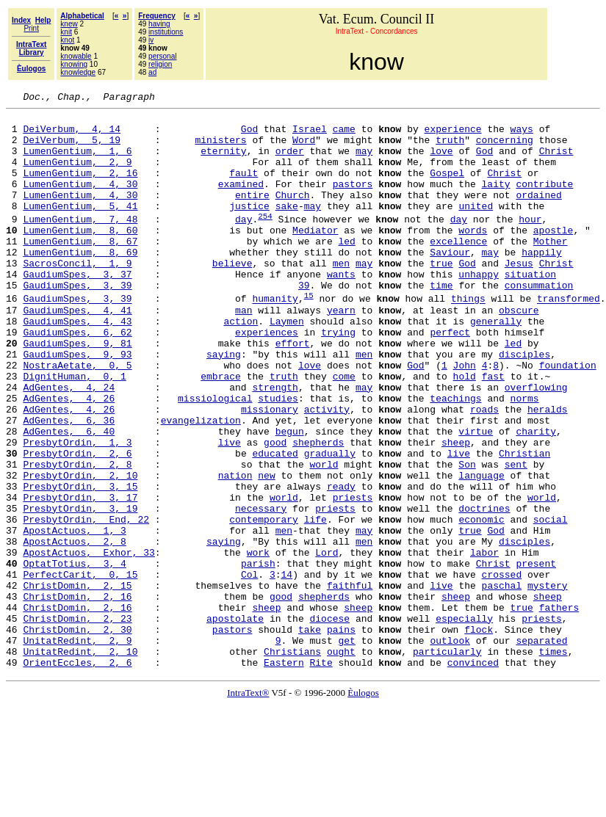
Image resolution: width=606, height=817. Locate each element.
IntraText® (248, 804)
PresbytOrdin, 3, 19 (80, 589)
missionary (269, 470)
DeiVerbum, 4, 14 (71, 135)
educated (274, 523)
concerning (504, 148)
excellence (458, 269)
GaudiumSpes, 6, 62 (77, 378)
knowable (75, 56)
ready (341, 563)
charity (536, 497)
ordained (538, 214)
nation (235, 549)
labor (484, 642)
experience (452, 135)
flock (478, 734)
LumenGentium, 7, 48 (80, 243)
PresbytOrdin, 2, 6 (77, 523)
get (346, 748)
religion (160, 64)
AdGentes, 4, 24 (69, 444)
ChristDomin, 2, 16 (77, 695)
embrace (221, 430)
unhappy (478, 309)
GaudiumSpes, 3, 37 (77, 309)
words (472, 256)
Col (249, 668)
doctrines (484, 589)
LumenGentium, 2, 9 (77, 174)
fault (243, 188)
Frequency (157, 16)
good (275, 510)
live (229, 510)
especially (464, 721)
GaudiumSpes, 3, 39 (77, 322)
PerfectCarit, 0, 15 (80, 668)
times (553, 761)
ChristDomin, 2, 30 (77, 734)
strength (274, 444)
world (323, 536)
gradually (330, 523)
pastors (353, 201)
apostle (553, 256)
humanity (274, 338)
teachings (455, 457)
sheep (455, 510)
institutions (165, 32)
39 (304, 322)
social (550, 602)
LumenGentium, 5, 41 (80, 227)
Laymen (287, 364)
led (346, 269)
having (159, 24)
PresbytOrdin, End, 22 (86, 602)
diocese (329, 721)
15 (309, 334)
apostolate (235, 721)
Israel (309, 135)
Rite (320, 774)
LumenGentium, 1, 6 (77, 161)
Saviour (450, 282)
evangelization (201, 483)
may (364, 161)
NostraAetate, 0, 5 (77, 417)
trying (338, 378)
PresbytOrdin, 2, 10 (80, 549)
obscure (519, 351)
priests (353, 576)
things (468, 338)
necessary (260, 589)
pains (341, 734)
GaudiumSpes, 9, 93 (77, 404)
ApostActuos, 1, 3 (74, 615)
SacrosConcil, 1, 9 (77, 295)
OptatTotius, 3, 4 (74, 655)
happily (542, 282)
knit (66, 32)
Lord (326, 642)
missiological (215, 457)
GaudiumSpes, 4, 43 (77, 364)
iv (151, 40)
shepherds (318, 510)
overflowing (536, 444)
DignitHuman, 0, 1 (74, 430)
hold (463, 430)
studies (278, 457)
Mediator (315, 256)
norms (525, 457)
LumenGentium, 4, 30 (80, 201)
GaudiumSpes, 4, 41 (77, 351)
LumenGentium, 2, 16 (80, 188)
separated (541, 748)
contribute (544, 201)
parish (258, 655)
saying (223, 404)
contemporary (263, 602)
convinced (473, 774)
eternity (223, 161)
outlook (450, 748)
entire (252, 214)
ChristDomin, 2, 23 (77, 721)
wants (341, 309)
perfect (450, 378)
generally (496, 364)
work (258, 642)
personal (162, 56)
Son (466, 536)
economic (481, 602)
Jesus (519, 295)
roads (484, 470)
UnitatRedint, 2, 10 (80, 761)
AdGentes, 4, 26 (69, 457)
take (309, 734)
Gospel (447, 188)
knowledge (77, 72)
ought (341, 761)
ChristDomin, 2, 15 (77, 682)
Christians (292, 761)
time (441, 322)
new (266, 549)
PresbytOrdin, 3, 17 (80, 576)
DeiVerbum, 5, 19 (71, 148)
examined (241, 201)
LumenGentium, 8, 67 (80, 269)
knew (68, 24)
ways (522, 135)
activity (327, 470)
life (315, 602)
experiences (266, 378)
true (441, 295)
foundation (567, 417)
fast (493, 430)
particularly (447, 761)
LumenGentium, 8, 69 (80, 282)
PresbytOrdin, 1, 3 (77, 510)
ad (152, 72)
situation (530, 309)
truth (450, 148)
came (344, 135)
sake (286, 227)
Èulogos (363, 804)
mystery (547, 682)
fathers (559, 708)
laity (495, 201)
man (243, 351)
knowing (73, 64)
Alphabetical (82, 16)
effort (292, 391)
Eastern (284, 774)
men (341, 295)
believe (232, 295)
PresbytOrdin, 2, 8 (77, 536)
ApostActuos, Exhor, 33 (88, 642)
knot (67, 40)
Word (303, 148)
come (344, 430)
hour (530, 243)
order (289, 161)
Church (292, 214)
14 (286, 668)
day (243, 243)
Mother (550, 269)
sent (516, 536)
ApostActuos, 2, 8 (74, 629)
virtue (475, 497)
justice (249, 227)
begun (289, 497)
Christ (556, 161)
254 (265, 239)
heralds (547, 470)
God (249, 135)
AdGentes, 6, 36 (69, 483)
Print (31, 28)
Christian (524, 523)
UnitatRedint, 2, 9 (77, 748)
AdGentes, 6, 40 (69, 497)
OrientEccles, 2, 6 (77, 774)
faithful (349, 682)
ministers (220, 148)
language (481, 549)
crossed (502, 668)
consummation (539, 322)
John (463, 417)
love (441, 161)
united (475, 227)
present (536, 655)
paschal (501, 682)
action (240, 364)
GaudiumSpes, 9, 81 (77, 391)
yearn (341, 351)
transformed (568, 338)
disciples (524, 404)
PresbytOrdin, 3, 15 (80, 563)
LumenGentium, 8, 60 (80, 256)
